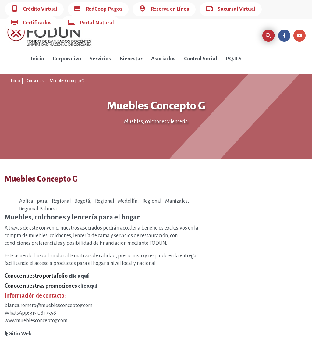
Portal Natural (91, 23)
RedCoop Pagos (98, 9)
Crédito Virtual (34, 9)
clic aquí (88, 286)
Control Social (200, 59)
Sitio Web (18, 334)
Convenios (35, 80)
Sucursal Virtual (231, 9)
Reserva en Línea (164, 9)
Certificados (31, 23)
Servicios (100, 59)
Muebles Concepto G (67, 80)
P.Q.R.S (234, 59)
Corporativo (67, 59)
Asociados (163, 59)
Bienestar (131, 59)
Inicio (37, 59)
